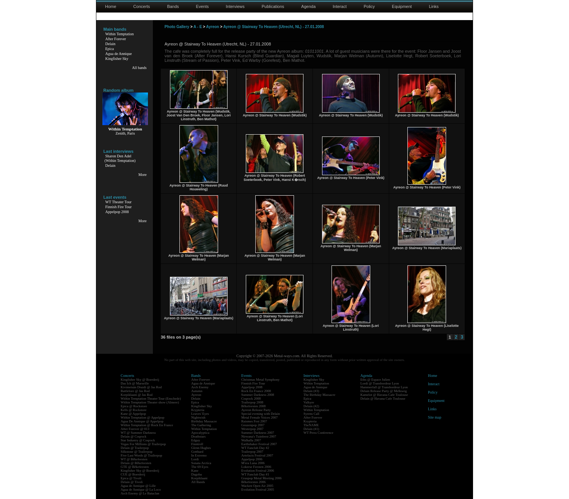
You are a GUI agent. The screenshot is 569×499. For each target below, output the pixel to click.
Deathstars (198, 436)
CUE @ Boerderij (133, 474)
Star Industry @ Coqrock (138, 440)
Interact (340, 6)
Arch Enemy (200, 387)
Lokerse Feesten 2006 (256, 467)
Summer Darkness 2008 (257, 395)
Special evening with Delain (260, 414)
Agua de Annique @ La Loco (141, 489)
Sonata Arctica (201, 463)
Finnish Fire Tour (118, 207)
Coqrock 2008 (251, 398)
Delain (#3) (311, 391)
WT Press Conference (318, 433)
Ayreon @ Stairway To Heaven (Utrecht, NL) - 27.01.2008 (273, 27)
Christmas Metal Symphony (260, 379)
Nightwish (198, 417)
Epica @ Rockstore (134, 406)
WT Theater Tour (118, 202)
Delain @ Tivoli (132, 482)
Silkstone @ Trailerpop (136, 451)
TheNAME (311, 425)
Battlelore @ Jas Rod (135, 391)
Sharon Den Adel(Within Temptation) (120, 158)
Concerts (141, 6)
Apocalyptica (200, 433)
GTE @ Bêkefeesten (135, 467)
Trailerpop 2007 (252, 451)
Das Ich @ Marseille (135, 383)
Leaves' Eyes (200, 414)
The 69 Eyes (199, 467)
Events (202, 6)
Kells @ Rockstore (133, 410)
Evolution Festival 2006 (257, 470)
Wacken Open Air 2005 (257, 486)
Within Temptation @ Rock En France (147, 425)
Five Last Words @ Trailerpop (141, 455)
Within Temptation (119, 34)
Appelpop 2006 (251, 459)
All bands (139, 68)
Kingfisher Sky (117, 58)
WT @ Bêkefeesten (134, 459)
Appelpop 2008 (117, 212)
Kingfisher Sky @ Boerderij (140, 379)
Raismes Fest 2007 (254, 421)
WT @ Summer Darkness (138, 433)
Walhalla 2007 (251, 440)
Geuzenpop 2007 (252, 425)
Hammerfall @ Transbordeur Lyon (384, 387)
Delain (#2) (311, 406)
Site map (434, 417)
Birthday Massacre (204, 421)
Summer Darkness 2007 (257, 433)
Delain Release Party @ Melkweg (383, 391)
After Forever (115, 39)
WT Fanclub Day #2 (255, 448)
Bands (173, 6)
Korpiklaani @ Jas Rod (136, 395)
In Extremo (199, 455)
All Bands (198, 482)
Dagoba (196, 474)
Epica (109, 49)
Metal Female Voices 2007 (259, 417)
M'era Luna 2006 (253, 463)
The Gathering (201, 425)
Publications (273, 6)
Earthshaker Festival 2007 (259, 444)
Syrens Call (311, 414)
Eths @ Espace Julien (375, 379)
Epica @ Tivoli (131, 478)
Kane (194, 470)
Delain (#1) (311, 429)
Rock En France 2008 (256, 391)
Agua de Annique (118, 54)
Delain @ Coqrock (133, 436)
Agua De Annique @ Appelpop (142, 421)
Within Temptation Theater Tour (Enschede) (151, 398)
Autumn (197, 391)
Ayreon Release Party (256, 410)
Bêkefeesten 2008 (253, 406)
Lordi (195, 459)
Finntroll (197, 444)
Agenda (308, 6)
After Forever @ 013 (135, 429)
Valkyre (308, 402)
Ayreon (212, 27)
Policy (369, 6)
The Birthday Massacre (319, 395)
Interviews (235, 6)
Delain (110, 44)
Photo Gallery (177, 27)
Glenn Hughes (201, 448)
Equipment (402, 6)
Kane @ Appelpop (133, 414)
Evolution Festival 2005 (257, 489)
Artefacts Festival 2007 (257, 455)
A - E (197, 27)
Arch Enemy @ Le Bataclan (140, 493)
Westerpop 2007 (252, 429)
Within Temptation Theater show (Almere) (150, 402)
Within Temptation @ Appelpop (142, 417)
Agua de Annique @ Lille (138, 486)
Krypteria (197, 410)
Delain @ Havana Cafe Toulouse (382, 398)
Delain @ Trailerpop (135, 448)
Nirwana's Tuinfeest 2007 (258, 436)
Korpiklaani (199, 478)
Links (434, 6)
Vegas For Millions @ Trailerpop (143, 444)
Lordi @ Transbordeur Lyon (379, 383)
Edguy (195, 440)
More (142, 175)
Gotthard (197, 451)
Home (110, 6)
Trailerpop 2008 (252, 402)
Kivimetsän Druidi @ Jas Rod (141, 387)
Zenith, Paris (125, 133)
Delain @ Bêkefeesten (136, 463)
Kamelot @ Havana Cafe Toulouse (384, 395)
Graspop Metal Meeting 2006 (261, 478)
